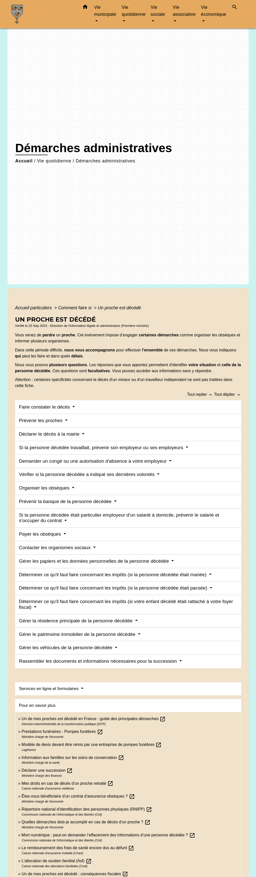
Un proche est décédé (119, 307)
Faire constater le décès (45, 407)
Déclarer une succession (47, 770)
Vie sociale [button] (158, 11)
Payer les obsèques (40, 534)
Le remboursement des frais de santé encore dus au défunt (78, 848)
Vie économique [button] (213, 11)
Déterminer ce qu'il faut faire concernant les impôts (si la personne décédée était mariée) (113, 574)
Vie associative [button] (184, 11)
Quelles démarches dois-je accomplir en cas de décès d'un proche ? (86, 822)
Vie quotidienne (54, 160)
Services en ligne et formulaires (49, 688)
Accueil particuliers (34, 307)
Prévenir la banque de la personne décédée (66, 501)
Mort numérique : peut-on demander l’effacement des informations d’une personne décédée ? (108, 835)
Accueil (24, 160)
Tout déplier (227, 394)
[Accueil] (42, 14)
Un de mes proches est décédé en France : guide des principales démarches (94, 719)
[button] (85, 8)
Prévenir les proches (41, 420)
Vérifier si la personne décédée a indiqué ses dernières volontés (87, 474)
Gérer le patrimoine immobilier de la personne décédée (78, 634)
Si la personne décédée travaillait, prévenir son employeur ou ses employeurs (102, 447)
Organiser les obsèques (45, 488)
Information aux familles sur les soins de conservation (73, 757)
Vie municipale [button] (105, 11)
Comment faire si (75, 307)
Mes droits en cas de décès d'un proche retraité (67, 783)
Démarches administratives (105, 160)
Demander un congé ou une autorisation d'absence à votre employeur (93, 461)
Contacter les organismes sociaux (55, 547)
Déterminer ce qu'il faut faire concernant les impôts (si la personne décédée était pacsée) (114, 588)
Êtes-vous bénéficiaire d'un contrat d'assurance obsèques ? (78, 796)
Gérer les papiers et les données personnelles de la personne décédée (94, 561)
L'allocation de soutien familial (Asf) (57, 861)
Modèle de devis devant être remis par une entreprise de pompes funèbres (92, 744)
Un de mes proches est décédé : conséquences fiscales (75, 874)
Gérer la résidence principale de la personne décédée (76, 620)
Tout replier (200, 394)
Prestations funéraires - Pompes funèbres (62, 731)
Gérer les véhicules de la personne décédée (66, 647)
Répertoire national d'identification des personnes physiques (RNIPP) (87, 809)
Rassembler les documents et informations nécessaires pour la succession (98, 661)
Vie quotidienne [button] (133, 11)
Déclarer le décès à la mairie (50, 434)
